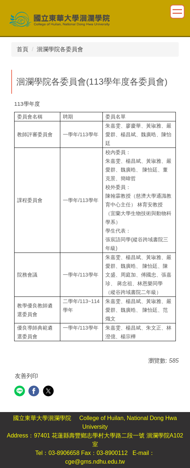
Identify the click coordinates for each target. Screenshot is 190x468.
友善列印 (26, 376)
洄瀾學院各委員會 (60, 49)
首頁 (22, 49)
